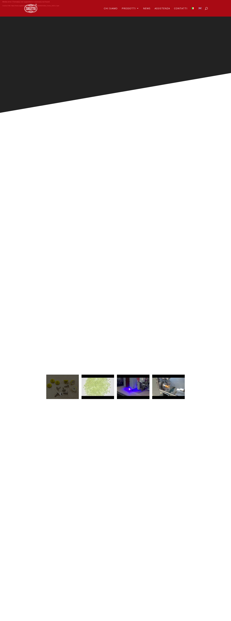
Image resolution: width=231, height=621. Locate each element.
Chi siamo (111, 8)
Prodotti (129, 8)
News (146, 8)
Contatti (180, 8)
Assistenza (162, 8)
